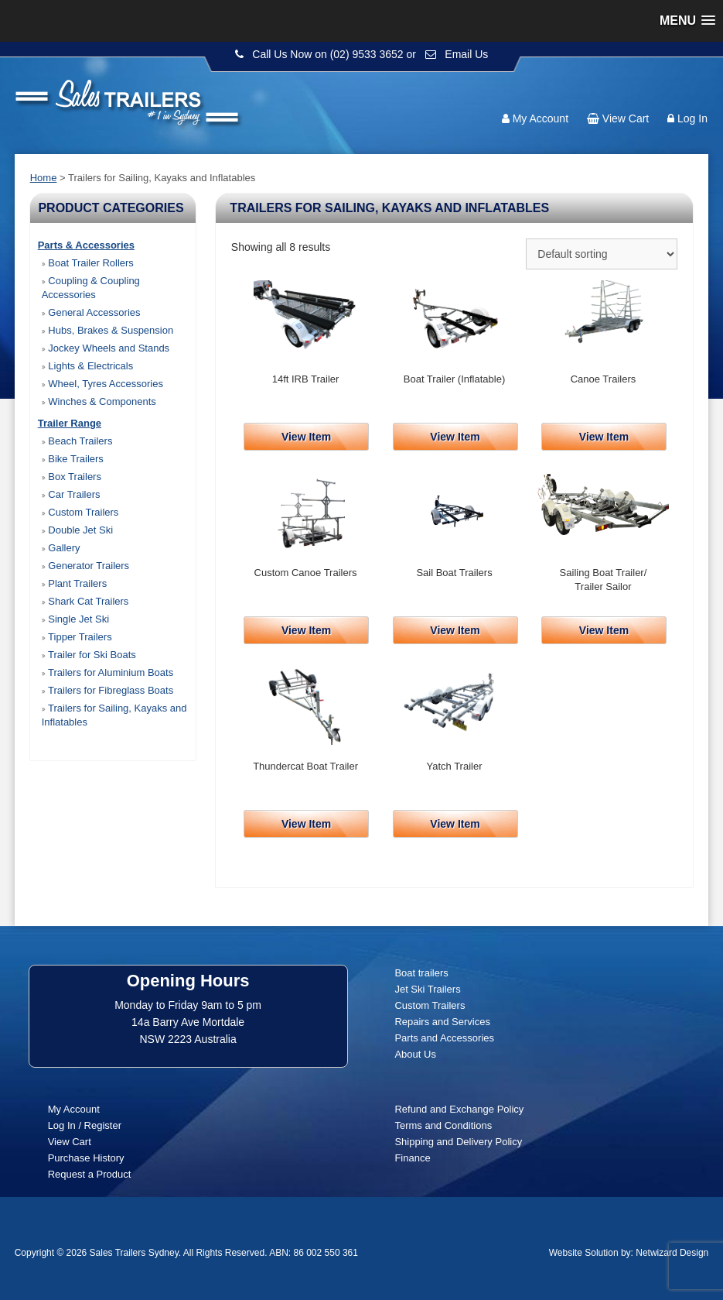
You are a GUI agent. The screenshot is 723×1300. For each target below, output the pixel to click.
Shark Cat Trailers (85, 601)
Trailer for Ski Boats (89, 654)
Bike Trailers (73, 459)
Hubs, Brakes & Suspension (107, 330)
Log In (692, 118)
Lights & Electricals (87, 366)
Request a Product (89, 1174)
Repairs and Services (442, 1021)
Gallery (61, 548)
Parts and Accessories (444, 1038)
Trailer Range (69, 423)
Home (43, 178)
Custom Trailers (80, 512)
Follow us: (663, 89)
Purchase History (86, 1158)
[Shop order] (601, 253)
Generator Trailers (85, 565)
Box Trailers (71, 476)
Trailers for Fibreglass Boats (107, 690)
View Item (306, 436)
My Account (540, 118)
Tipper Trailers (77, 637)
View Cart (625, 118)
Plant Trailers (74, 583)
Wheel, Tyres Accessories (102, 383)
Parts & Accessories (86, 245)
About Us (414, 1054)
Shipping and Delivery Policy (458, 1141)
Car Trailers (71, 494)
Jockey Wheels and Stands (105, 348)
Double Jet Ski (77, 530)
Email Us (466, 54)
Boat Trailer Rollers (88, 263)
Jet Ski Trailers (427, 989)
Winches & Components (99, 401)
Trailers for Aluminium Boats (107, 672)
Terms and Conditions (443, 1125)
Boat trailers (421, 973)
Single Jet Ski (75, 619)
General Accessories (91, 312)
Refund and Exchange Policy (458, 1109)
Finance (412, 1158)
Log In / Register (84, 1125)
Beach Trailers (77, 441)
